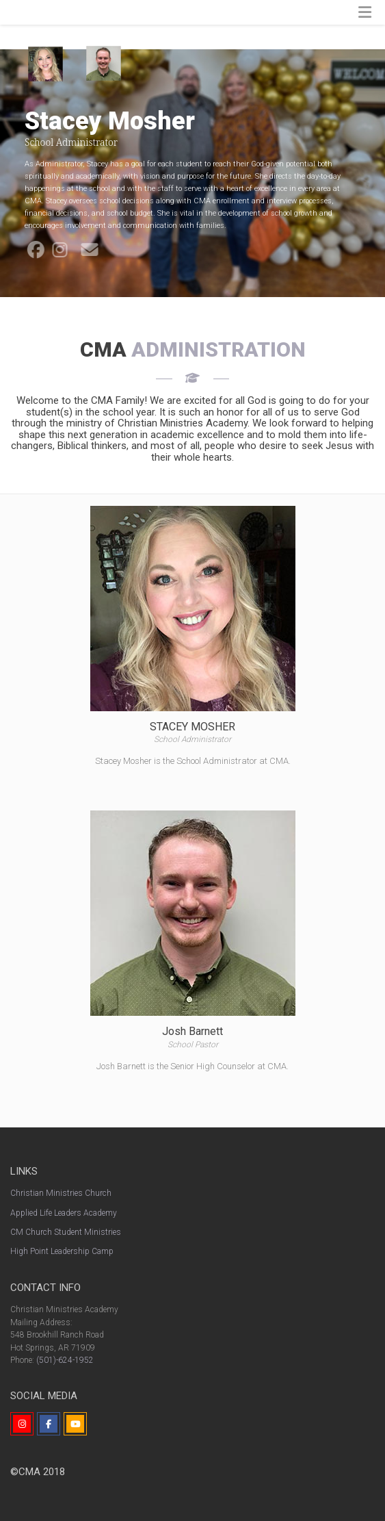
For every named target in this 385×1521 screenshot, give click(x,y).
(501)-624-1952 (65, 1360)
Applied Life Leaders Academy (63, 1213)
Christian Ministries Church (60, 1193)
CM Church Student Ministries (65, 1232)
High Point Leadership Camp (62, 1251)
